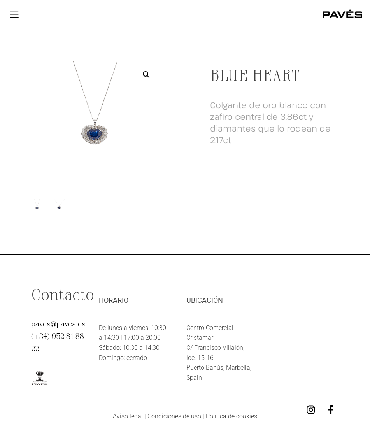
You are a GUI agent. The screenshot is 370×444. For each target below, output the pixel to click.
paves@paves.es (58, 323)
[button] (146, 75)
